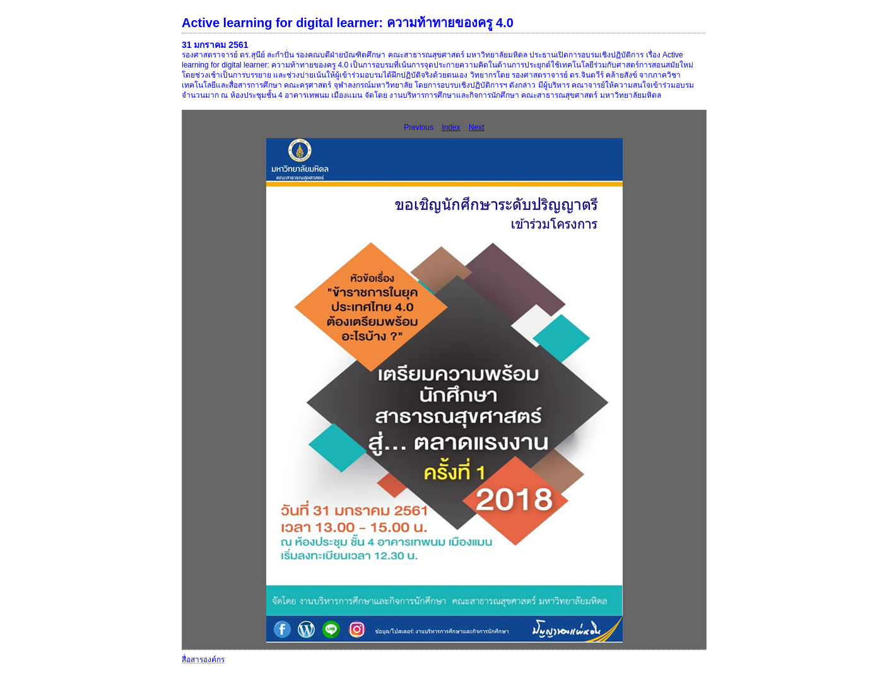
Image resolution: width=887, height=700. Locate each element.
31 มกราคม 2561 (215, 45)
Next (477, 127)
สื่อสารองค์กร (203, 659)
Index (451, 127)
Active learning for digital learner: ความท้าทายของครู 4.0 (348, 23)
